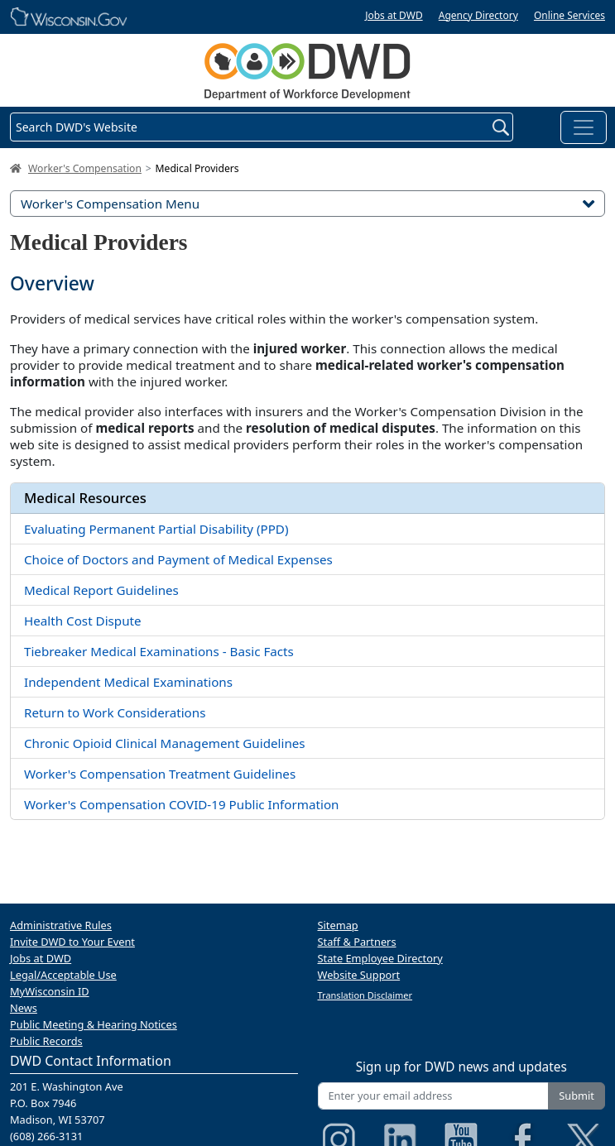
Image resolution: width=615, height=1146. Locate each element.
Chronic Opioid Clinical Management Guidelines (164, 743)
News (23, 1007)
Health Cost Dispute (83, 620)
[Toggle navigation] (583, 127)
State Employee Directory (380, 958)
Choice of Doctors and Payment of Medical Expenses (178, 559)
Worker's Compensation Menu (307, 203)
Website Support (359, 974)
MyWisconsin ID (49, 991)
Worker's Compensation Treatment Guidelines (159, 773)
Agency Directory (478, 15)
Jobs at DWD (394, 15)
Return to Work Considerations (114, 712)
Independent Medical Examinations (128, 682)
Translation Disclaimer (365, 995)
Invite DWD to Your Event (72, 941)
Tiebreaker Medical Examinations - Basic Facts (159, 651)
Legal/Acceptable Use (63, 974)
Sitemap (338, 925)
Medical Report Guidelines (101, 590)
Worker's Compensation (85, 168)
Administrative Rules (61, 925)
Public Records (46, 1040)
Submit (576, 1095)
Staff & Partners (357, 941)
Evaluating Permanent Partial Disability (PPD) (156, 528)
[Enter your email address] (434, 1096)
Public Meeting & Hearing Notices (93, 1024)
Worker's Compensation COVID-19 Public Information (181, 804)
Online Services (569, 15)
